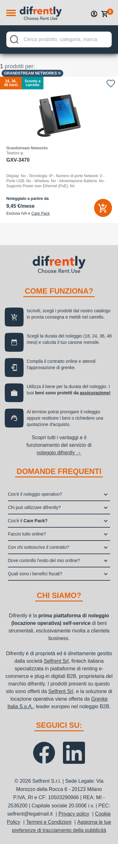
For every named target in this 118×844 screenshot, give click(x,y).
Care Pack (40, 213)
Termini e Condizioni (48, 822)
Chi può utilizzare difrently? (34, 507)
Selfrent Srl (56, 661)
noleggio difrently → (59, 452)
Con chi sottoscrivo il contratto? (38, 547)
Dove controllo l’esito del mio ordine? (44, 560)
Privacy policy (74, 814)
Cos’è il (28, 520)
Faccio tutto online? (27, 533)
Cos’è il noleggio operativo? (35, 494)
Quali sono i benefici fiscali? (35, 573)
